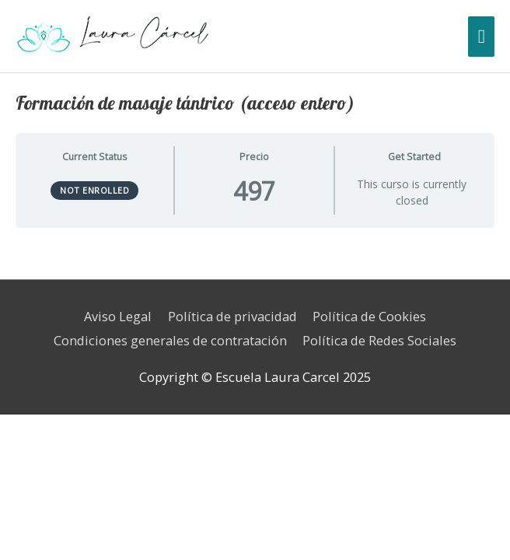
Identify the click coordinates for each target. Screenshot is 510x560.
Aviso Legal (118, 316)
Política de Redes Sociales (379, 340)
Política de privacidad (232, 316)
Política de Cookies (369, 316)
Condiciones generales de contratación (170, 340)
